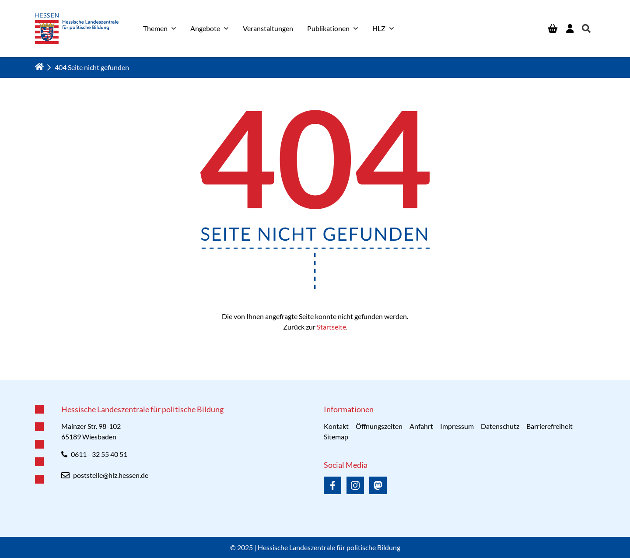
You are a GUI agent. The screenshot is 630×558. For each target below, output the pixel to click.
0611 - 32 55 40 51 (99, 454)
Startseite (331, 327)
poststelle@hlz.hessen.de (110, 475)
